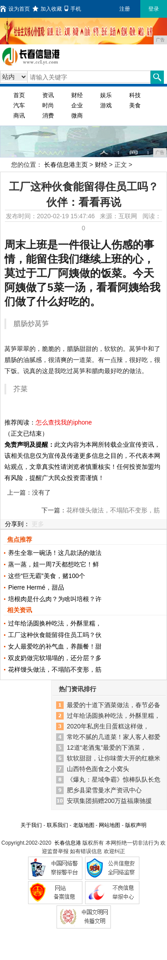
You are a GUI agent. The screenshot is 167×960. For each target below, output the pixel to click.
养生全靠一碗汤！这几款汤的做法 (55, 552)
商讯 (19, 115)
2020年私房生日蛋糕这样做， (108, 726)
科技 (135, 95)
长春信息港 (67, 843)
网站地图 (109, 825)
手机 (73, 9)
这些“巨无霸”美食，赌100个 (46, 575)
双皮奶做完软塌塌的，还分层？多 (55, 657)
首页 (19, 95)
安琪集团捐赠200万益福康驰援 (109, 800)
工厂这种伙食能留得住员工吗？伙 (55, 634)
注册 (124, 9)
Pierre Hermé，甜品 (36, 587)
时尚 (48, 105)
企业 (77, 105)
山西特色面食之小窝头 (98, 768)
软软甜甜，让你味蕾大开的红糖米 (113, 758)
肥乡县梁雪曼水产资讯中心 (104, 790)
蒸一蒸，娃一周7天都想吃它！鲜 (53, 564)
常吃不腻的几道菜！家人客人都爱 (113, 736)
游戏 (106, 105)
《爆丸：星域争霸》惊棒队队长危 (113, 779)
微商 (77, 115)
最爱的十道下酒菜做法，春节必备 (113, 704)
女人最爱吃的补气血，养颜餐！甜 (55, 646)
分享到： (17, 523)
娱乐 (106, 95)
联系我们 (57, 825)
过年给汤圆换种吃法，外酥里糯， (55, 623)
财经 (77, 95)
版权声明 (136, 825)
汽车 (19, 105)
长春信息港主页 (66, 164)
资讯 (48, 95)
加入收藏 (47, 9)
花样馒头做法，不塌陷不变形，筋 (55, 669)
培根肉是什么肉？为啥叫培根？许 (55, 598)
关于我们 (31, 825)
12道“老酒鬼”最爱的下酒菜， (107, 747)
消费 (48, 115)
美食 (135, 105)
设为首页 (15, 9)
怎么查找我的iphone (64, 422)
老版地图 (83, 825)
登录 (153, 9)
